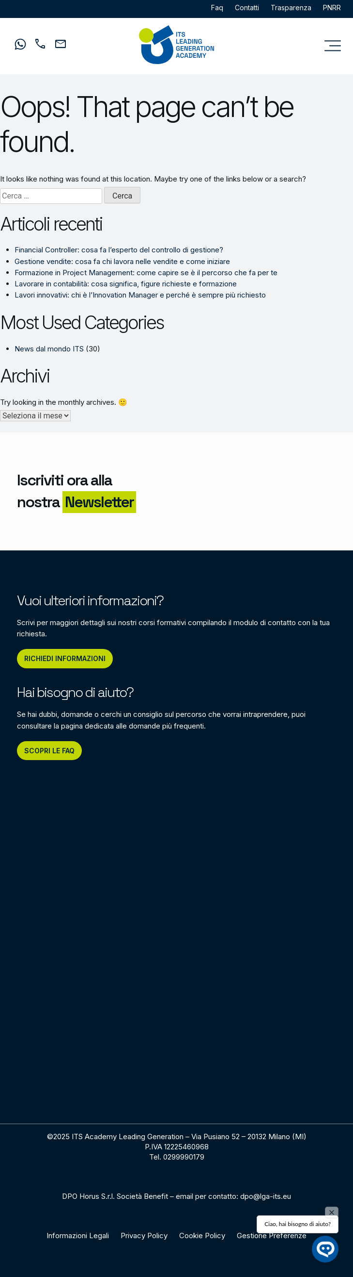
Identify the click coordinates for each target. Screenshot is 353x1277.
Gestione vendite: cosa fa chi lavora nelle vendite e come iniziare (122, 261)
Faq (217, 7)
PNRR (332, 7)
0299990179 (183, 1156)
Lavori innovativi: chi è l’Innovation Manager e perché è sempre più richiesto (140, 294)
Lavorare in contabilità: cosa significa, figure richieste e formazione (126, 283)
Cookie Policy (202, 1235)
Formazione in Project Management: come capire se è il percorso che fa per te (146, 272)
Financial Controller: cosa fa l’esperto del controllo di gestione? (119, 249)
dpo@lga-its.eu (265, 1196)
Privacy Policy (144, 1235)
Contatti (247, 7)
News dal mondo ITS (49, 348)
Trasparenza (291, 7)
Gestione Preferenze (272, 1235)
